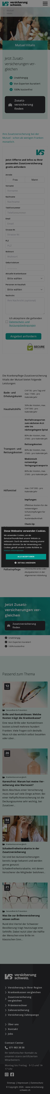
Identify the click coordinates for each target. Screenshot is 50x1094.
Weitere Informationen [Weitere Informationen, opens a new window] (13, 550)
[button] (25, 562)
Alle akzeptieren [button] (26, 557)
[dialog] (25, 547)
